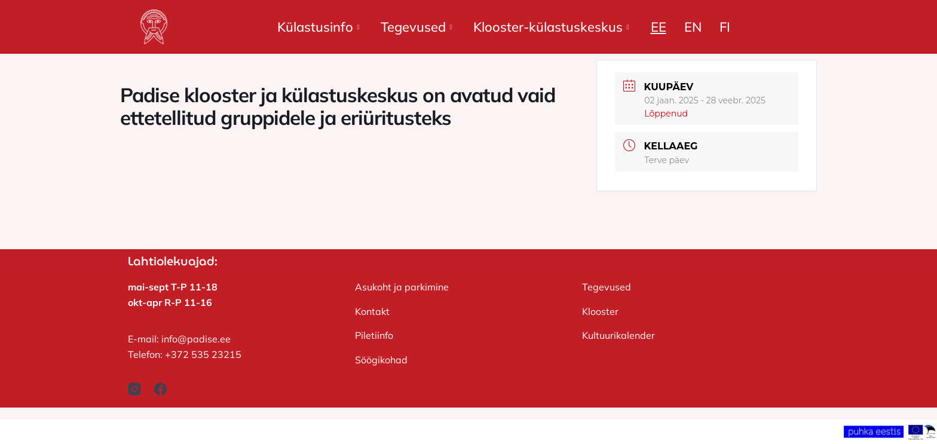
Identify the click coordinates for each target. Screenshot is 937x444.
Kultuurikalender (618, 335)
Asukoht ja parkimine (402, 287)
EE (658, 27)
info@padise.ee (196, 339)
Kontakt (372, 311)
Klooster (600, 311)
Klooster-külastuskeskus (551, 27)
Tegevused (416, 27)
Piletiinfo (374, 335)
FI (724, 27)
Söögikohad (381, 360)
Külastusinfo (318, 27)
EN (693, 27)
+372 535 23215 (203, 354)
